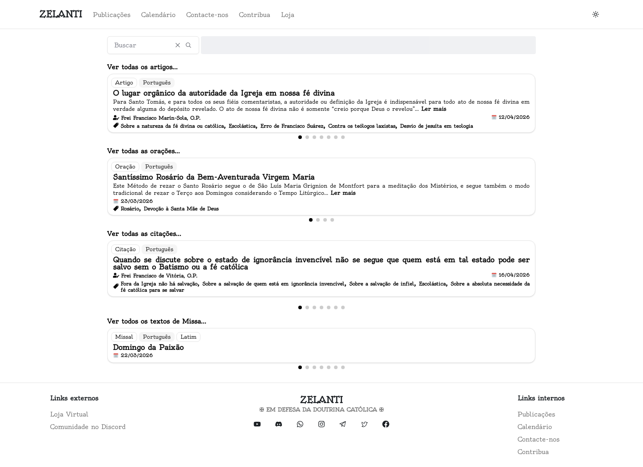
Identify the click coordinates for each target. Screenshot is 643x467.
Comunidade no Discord (87, 427)
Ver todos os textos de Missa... (156, 321)
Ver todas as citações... (144, 234)
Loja (287, 15)
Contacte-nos (207, 15)
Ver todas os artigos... (142, 67)
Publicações (111, 15)
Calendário (158, 15)
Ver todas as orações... (143, 151)
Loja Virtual (69, 414)
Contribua (254, 15)
